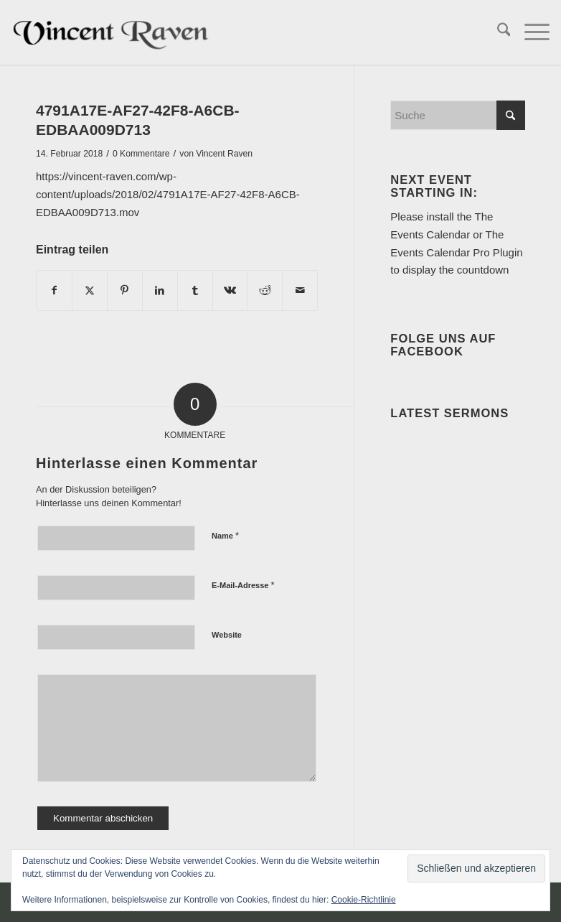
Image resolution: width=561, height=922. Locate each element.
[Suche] (497, 32)
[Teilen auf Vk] (230, 290)
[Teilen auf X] (89, 290)
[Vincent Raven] (112, 32)
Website (227, 634)
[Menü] (530, 32)
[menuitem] (497, 32)
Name (225, 535)
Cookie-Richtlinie (363, 900)
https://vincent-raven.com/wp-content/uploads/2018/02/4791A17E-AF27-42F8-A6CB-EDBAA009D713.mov (168, 194)
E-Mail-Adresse (243, 584)
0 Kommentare (141, 154)
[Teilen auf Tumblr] (195, 290)
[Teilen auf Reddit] (265, 290)
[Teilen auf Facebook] (54, 290)
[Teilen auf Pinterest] (125, 290)
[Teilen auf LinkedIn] (160, 290)
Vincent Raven (224, 154)
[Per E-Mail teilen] (300, 290)
